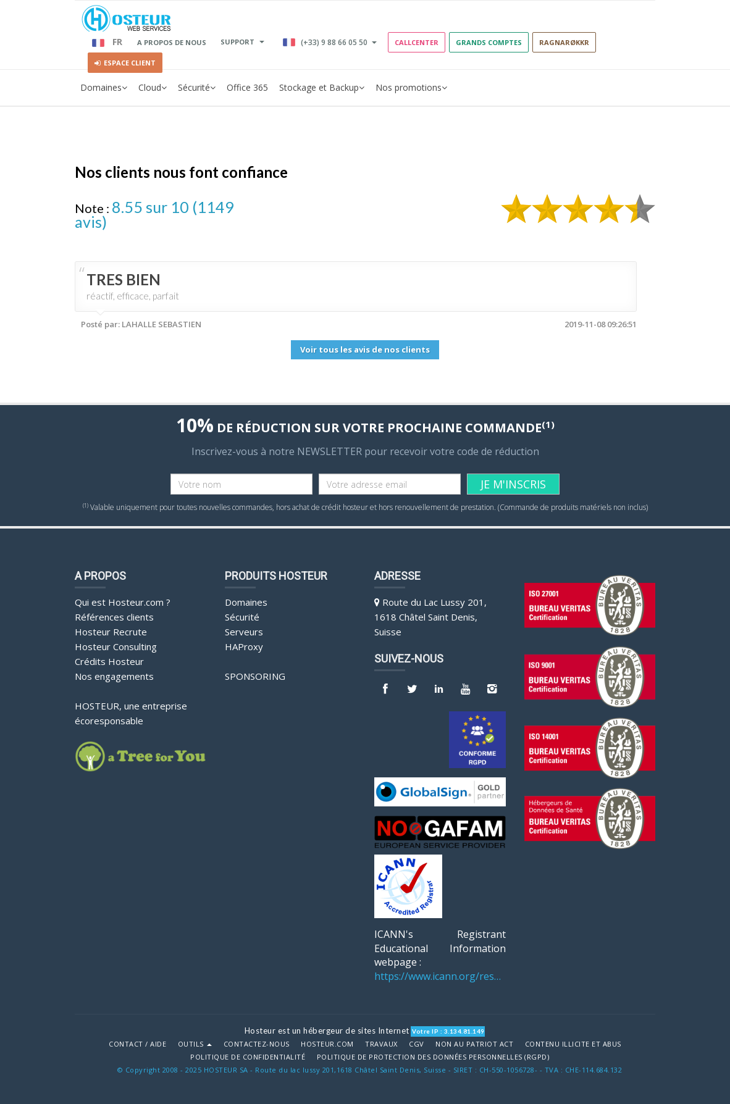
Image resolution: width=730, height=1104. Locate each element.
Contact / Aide (137, 1044)
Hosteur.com (327, 1044)
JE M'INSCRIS (513, 484)
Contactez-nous (257, 1044)
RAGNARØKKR (564, 42)
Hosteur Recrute (111, 631)
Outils (195, 1044)
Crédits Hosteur (109, 661)
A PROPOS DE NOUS (171, 42)
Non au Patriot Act (474, 1044)
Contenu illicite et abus (573, 1044)
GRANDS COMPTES (489, 42)
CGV (416, 1044)
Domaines (103, 88)
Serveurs (244, 631)
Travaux (381, 1044)
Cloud (152, 88)
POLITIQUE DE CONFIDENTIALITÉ (247, 1057)
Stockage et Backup (321, 88)
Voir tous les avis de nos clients (365, 349)
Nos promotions (411, 88)
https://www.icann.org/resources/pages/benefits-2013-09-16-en (440, 976)
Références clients (114, 617)
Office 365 (247, 87)
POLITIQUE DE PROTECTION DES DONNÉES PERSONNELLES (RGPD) (433, 1057)
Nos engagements (114, 676)
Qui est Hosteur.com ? (122, 602)
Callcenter (416, 42)
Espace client (125, 62)
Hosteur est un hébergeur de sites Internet (327, 1030)
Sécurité (197, 88)
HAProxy (244, 646)
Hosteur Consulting (116, 646)
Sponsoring (255, 676)
